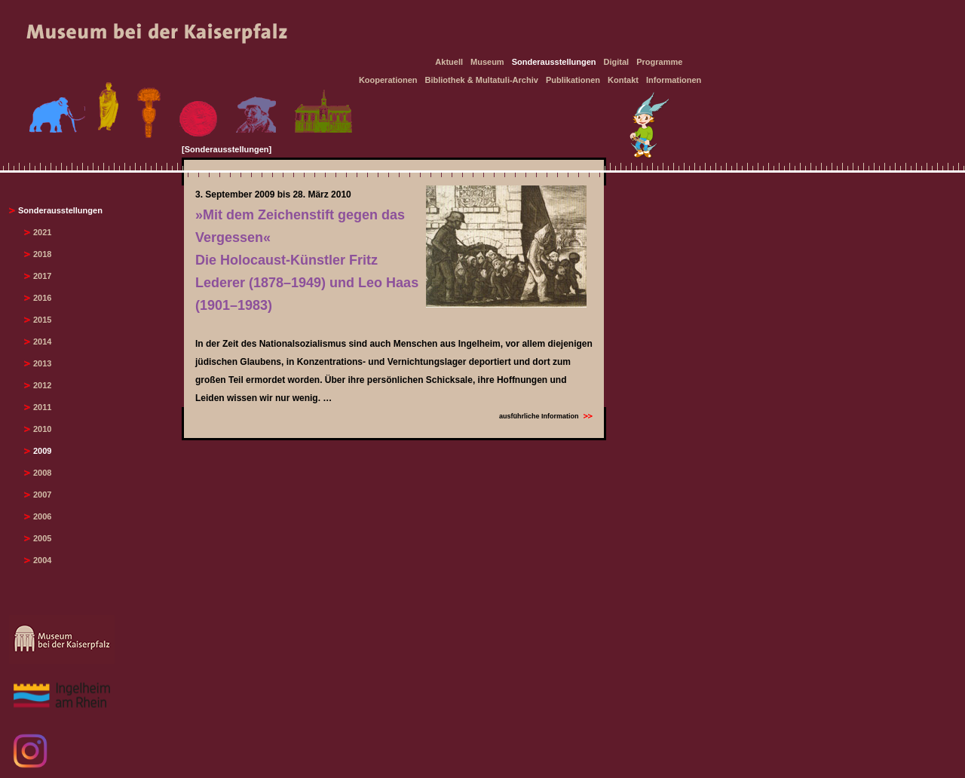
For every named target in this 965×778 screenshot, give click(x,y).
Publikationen (573, 79)
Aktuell (449, 61)
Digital (617, 61)
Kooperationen (388, 79)
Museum (487, 61)
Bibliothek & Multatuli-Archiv (481, 79)
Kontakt (623, 79)
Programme (659, 61)
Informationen (673, 79)
